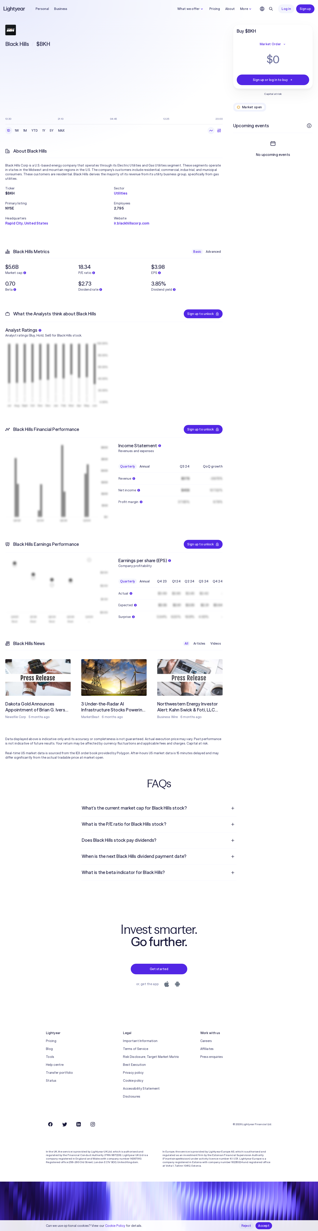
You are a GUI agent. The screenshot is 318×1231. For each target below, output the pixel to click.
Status (51, 1081)
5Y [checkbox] (52, 131)
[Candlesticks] (219, 130)
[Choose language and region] (262, 8)
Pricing (214, 9)
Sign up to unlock (203, 314)
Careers (206, 1041)
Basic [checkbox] (197, 252)
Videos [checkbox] (215, 643)
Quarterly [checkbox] (127, 466)
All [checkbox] (186, 643)
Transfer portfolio (59, 1073)
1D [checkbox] (8, 131)
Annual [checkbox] (145, 466)
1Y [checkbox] (43, 131)
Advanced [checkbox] (213, 252)
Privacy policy (133, 1073)
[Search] (271, 8)
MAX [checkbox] (61, 131)
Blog (49, 1049)
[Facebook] (50, 1124)
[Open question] (232, 808)
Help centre (55, 1065)
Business (60, 9)
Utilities (120, 193)
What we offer (190, 9)
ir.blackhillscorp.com (131, 223)
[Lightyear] (15, 8)
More (246, 9)
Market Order (273, 44)
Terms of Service (135, 1049)
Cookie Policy (115, 1226)
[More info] (309, 125)
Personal (42, 9)
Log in (286, 9)
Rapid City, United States (26, 223)
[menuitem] (159, 808)
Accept (263, 1226)
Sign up (305, 9)
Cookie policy (133, 1081)
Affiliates (207, 1049)
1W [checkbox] (17, 131)
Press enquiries (211, 1057)
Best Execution (134, 1065)
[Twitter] (64, 1124)
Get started (159, 969)
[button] (59, 188)
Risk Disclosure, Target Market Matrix (151, 1057)
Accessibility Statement (141, 1089)
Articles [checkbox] (199, 643)
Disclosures (131, 1096)
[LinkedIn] (78, 1124)
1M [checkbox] (25, 131)
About (230, 9)
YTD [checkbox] (34, 131)
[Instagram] (92, 1124)
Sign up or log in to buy (273, 80)
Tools (50, 1057)
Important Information (140, 1041)
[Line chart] (211, 130)
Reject (246, 1226)
